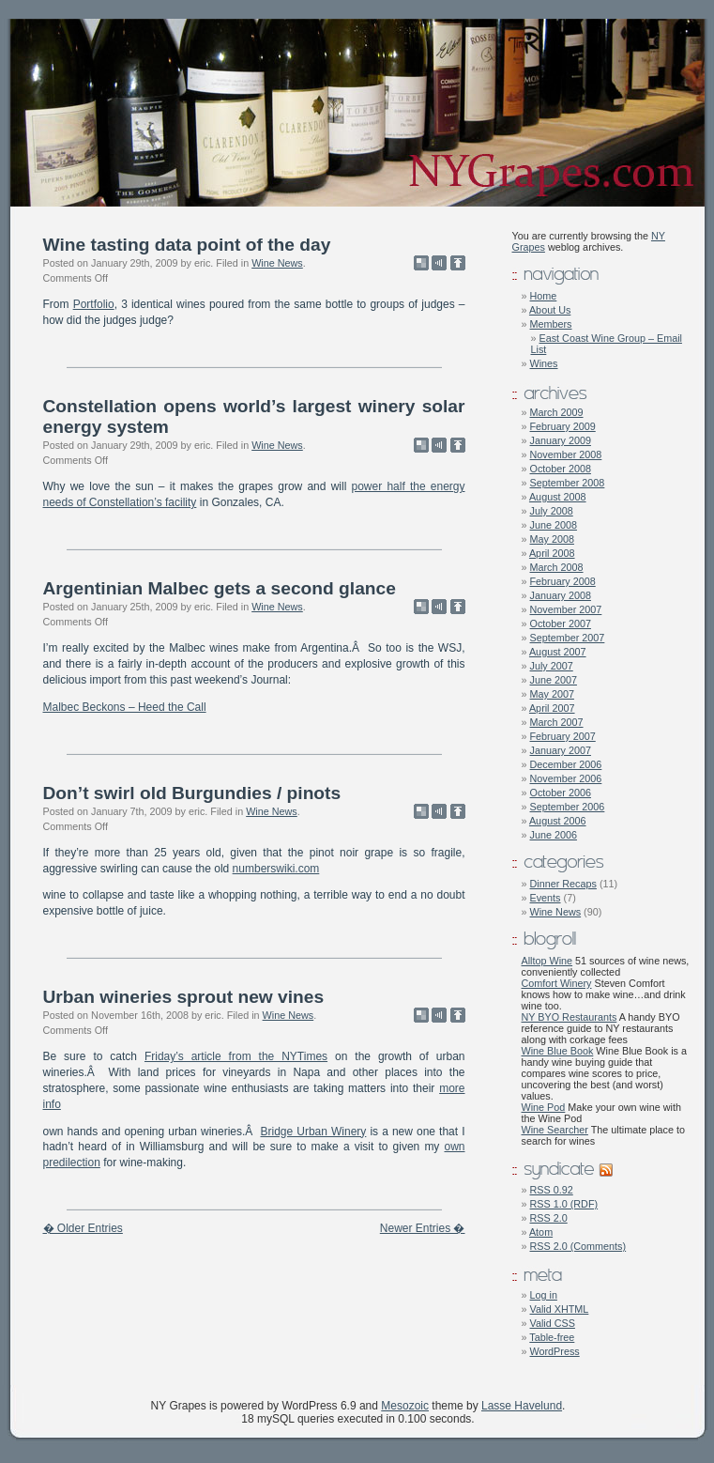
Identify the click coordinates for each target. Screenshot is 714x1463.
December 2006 (566, 764)
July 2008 (551, 510)
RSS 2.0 (549, 1218)
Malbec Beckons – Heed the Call (124, 707)
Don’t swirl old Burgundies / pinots (192, 793)
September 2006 (567, 806)
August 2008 (557, 496)
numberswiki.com (276, 868)
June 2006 (553, 834)
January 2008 (560, 595)
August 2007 (557, 651)
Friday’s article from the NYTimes (235, 1056)
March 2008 (557, 567)
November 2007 (566, 609)
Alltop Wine (547, 960)
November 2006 (566, 778)
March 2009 (557, 412)
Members (551, 324)
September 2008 (567, 482)
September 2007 (567, 637)
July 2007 (551, 665)
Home (543, 295)
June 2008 (553, 525)
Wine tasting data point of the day (187, 244)
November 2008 (566, 454)
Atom (541, 1232)
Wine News (277, 263)
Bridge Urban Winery (314, 1131)
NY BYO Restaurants (569, 1017)
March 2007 (557, 722)
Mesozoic (405, 1405)
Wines (544, 363)
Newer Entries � (422, 1228)
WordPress (555, 1351)
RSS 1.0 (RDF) (564, 1203)
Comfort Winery (557, 983)
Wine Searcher (555, 1129)
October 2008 (560, 468)
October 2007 (560, 623)
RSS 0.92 (551, 1189)
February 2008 (563, 581)
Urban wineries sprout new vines (184, 997)
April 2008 (552, 553)
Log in (543, 1295)
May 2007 (552, 694)
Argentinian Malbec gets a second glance (219, 588)
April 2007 (552, 708)
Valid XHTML (559, 1309)
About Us (549, 310)
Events (545, 897)
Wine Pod (544, 1107)
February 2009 (563, 426)
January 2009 (560, 440)
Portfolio (93, 304)
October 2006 (560, 792)
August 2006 (557, 820)
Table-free (551, 1337)
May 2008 (552, 539)
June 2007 (553, 679)
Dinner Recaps (563, 883)
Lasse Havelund (521, 1405)
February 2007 (563, 736)
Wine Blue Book (558, 1050)
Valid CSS (552, 1323)
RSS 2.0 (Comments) (578, 1246)
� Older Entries (83, 1228)
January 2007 (560, 750)
